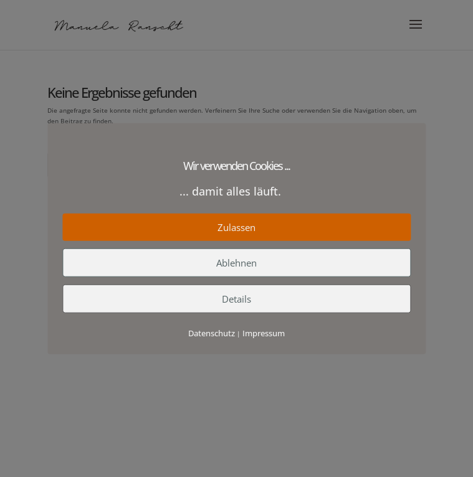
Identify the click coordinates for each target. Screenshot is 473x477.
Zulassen (236, 226)
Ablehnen (236, 262)
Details (236, 298)
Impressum (263, 332)
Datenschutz (211, 332)
